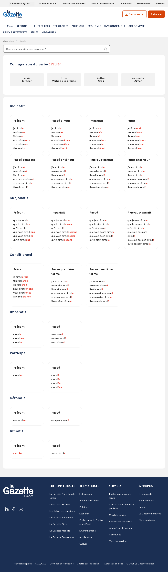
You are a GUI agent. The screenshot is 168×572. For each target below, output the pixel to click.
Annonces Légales (20, 3)
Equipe (142, 507)
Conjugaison (8, 41)
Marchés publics (117, 514)
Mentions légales (23, 563)
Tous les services (118, 541)
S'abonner (156, 14)
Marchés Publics (48, 3)
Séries (34, 32)
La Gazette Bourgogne (62, 537)
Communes (125, 3)
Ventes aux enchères (120, 521)
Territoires (60, 26)
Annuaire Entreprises (103, 3)
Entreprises (42, 26)
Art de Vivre (136, 26)
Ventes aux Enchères (74, 3)
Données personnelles (62, 563)
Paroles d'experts (15, 32)
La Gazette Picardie (60, 504)
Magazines (49, 32)
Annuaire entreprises (120, 528)
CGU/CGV (40, 563)
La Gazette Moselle (60, 530)
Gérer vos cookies (113, 563)
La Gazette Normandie (61, 517)
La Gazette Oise (58, 524)
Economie (94, 26)
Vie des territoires (89, 500)
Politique (78, 26)
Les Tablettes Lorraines (62, 511)
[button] (8, 26)
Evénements (144, 3)
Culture (83, 543)
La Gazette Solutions (150, 513)
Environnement (114, 26)
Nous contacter (147, 520)
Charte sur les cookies (89, 563)
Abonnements (146, 500)
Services (160, 3)
